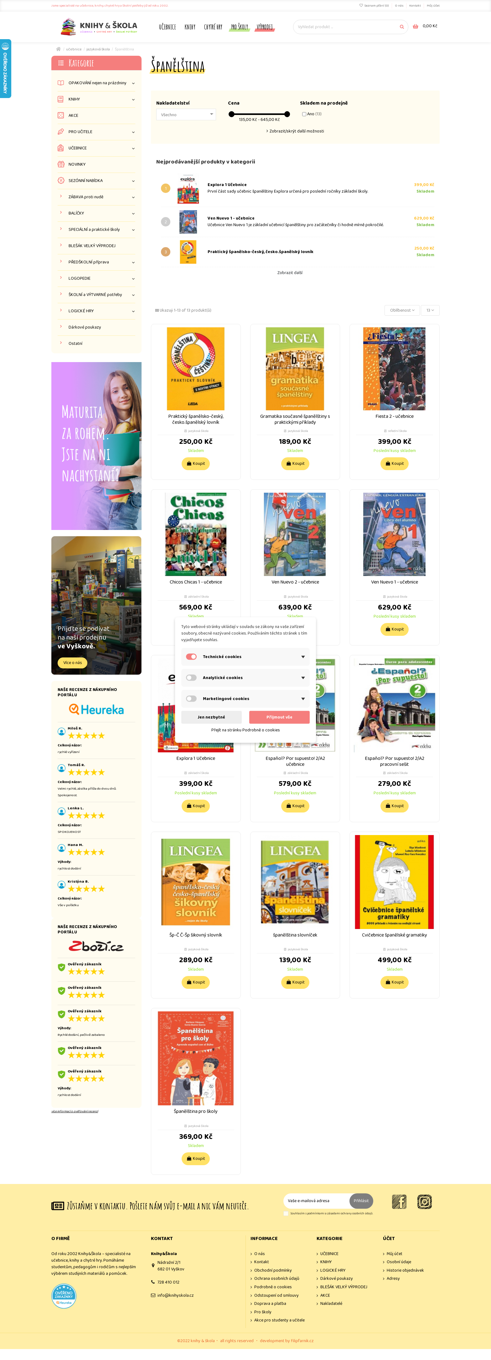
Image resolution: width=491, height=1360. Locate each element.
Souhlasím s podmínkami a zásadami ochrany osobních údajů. (332, 1214)
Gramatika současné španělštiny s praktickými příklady (295, 419)
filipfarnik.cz (302, 1340)
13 (430, 310)
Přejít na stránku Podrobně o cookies (245, 730)
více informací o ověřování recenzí (74, 1111)
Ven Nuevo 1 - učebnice (231, 218)
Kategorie (81, 63)
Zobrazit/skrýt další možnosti (297, 131)
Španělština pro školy (196, 1111)
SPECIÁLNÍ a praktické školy (94, 229)
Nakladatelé (331, 1303)
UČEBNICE (78, 148)
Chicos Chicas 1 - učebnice (196, 582)
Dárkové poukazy (85, 327)
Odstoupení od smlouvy (276, 1295)
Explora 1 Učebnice (227, 184)
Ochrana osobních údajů (276, 1278)
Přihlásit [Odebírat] (361, 1200)
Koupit (195, 463)
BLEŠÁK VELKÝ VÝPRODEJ (92, 246)
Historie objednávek (405, 1270)
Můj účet (433, 5)
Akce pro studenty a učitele (279, 1320)
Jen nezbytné (211, 717)
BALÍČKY (76, 213)
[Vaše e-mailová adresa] (316, 1201)
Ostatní (75, 343)
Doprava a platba (270, 1303)
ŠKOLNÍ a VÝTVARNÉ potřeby (95, 295)
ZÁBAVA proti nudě (86, 197)
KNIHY (74, 99)
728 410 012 (168, 1282)
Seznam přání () (374, 5)
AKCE (73, 115)
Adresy (393, 1278)
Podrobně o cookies (273, 1287)
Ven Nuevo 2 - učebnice (295, 582)
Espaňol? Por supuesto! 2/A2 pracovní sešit (394, 761)
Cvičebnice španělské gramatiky (394, 935)
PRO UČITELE (80, 132)
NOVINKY (77, 164)
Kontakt (415, 5)
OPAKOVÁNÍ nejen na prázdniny (98, 83)
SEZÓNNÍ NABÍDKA (86, 181)
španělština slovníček (295, 935)
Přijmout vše (279, 717)
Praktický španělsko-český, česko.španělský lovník (260, 251)
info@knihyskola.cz (176, 1295)
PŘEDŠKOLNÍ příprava (89, 262)
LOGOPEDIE (79, 278)
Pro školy (262, 1312)
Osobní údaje (399, 1262)
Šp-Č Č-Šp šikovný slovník (195, 935)
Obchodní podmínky (273, 1270)
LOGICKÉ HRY (81, 311)
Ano (314, 114)
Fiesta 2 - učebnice (394, 416)
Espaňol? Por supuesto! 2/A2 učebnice (295, 761)
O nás (399, 5)
